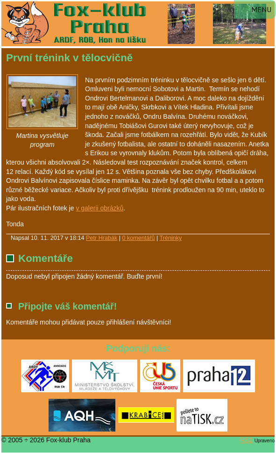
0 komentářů (138, 238)
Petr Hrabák (101, 238)
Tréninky (171, 238)
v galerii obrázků (99, 208)
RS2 (246, 440)
